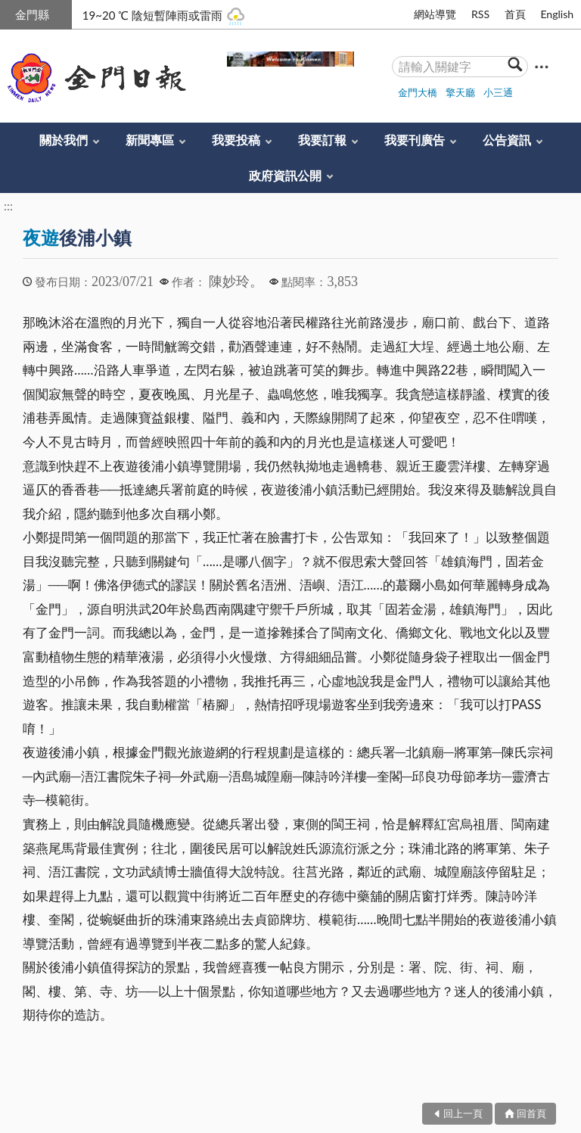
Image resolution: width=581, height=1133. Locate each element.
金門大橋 (417, 92)
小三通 (498, 92)
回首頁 (531, 1113)
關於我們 (63, 139)
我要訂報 (322, 139)
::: (8, 12)
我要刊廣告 (414, 139)
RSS (480, 14)
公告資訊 (507, 139)
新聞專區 (150, 139)
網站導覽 (435, 14)
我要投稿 (236, 139)
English (556, 14)
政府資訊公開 (285, 175)
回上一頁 (463, 1113)
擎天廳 (460, 92)
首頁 (515, 14)
